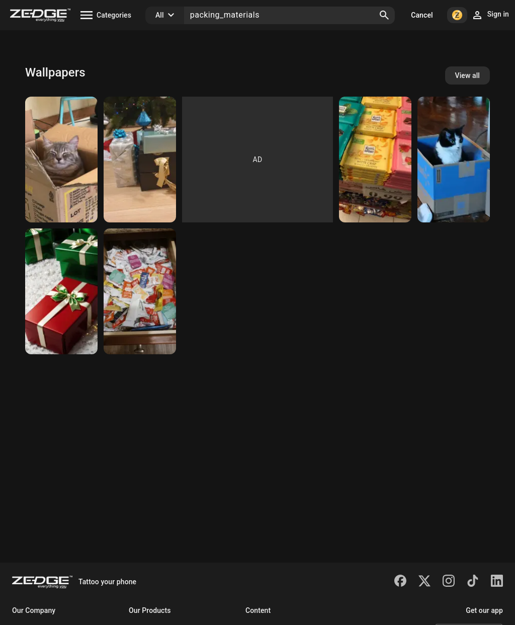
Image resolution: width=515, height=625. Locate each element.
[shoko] (375, 159)
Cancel (422, 15)
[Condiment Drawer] (140, 291)
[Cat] (61, 159)
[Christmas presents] (140, 159)
